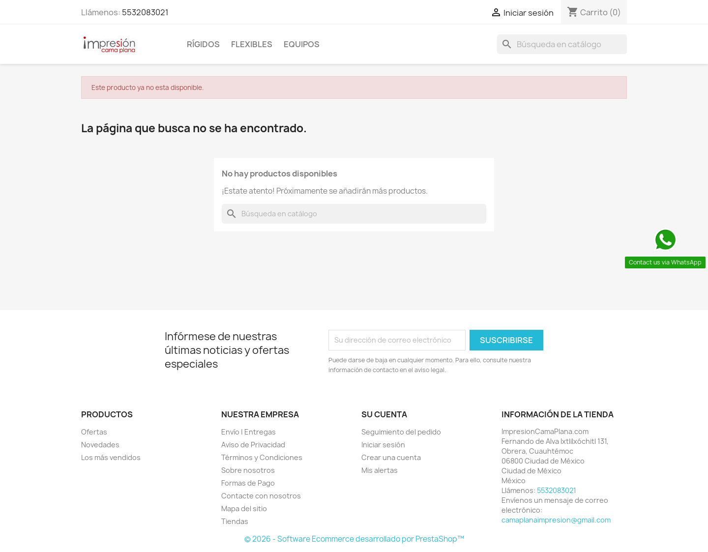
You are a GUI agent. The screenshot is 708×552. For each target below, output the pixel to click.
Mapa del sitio (244, 508)
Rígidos (203, 44)
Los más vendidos (111, 457)
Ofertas (94, 431)
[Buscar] (562, 44)
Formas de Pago (248, 483)
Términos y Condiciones (261, 457)
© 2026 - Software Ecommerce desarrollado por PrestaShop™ (354, 539)
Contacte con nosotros (261, 495)
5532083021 (145, 12)
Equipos (302, 44)
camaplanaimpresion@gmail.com (556, 519)
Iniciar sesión (383, 444)
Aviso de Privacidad (253, 444)
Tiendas (234, 521)
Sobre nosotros (248, 470)
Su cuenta (384, 414)
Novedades (100, 444)
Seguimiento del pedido (401, 431)
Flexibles (251, 44)
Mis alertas (379, 470)
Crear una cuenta (391, 457)
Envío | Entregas (248, 431)
